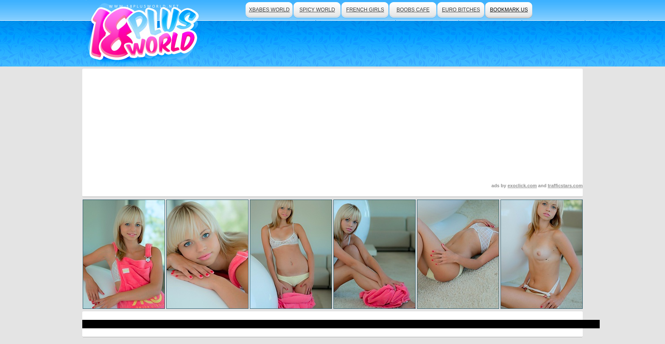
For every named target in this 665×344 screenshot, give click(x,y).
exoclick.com (522, 185)
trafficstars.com (565, 185)
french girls (365, 10)
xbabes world (269, 10)
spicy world (317, 10)
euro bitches (461, 10)
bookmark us (509, 10)
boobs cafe (413, 10)
